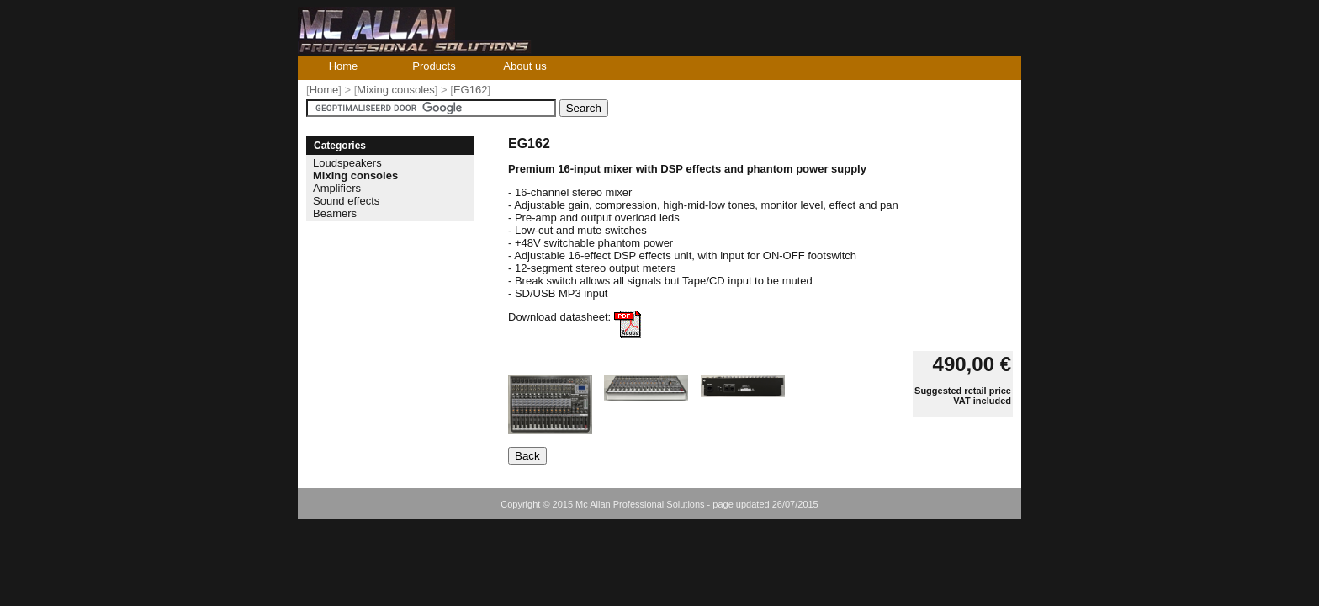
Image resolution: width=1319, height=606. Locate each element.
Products (433, 66)
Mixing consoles (396, 89)
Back (527, 455)
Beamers (335, 213)
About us (524, 66)
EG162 (470, 89)
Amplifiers (337, 188)
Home (343, 66)
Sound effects (346, 200)
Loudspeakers (347, 163)
